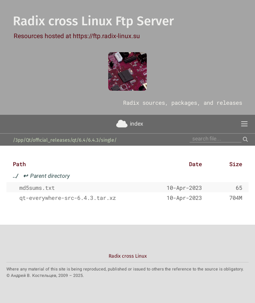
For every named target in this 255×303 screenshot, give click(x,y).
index (136, 123)
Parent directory (41, 176)
